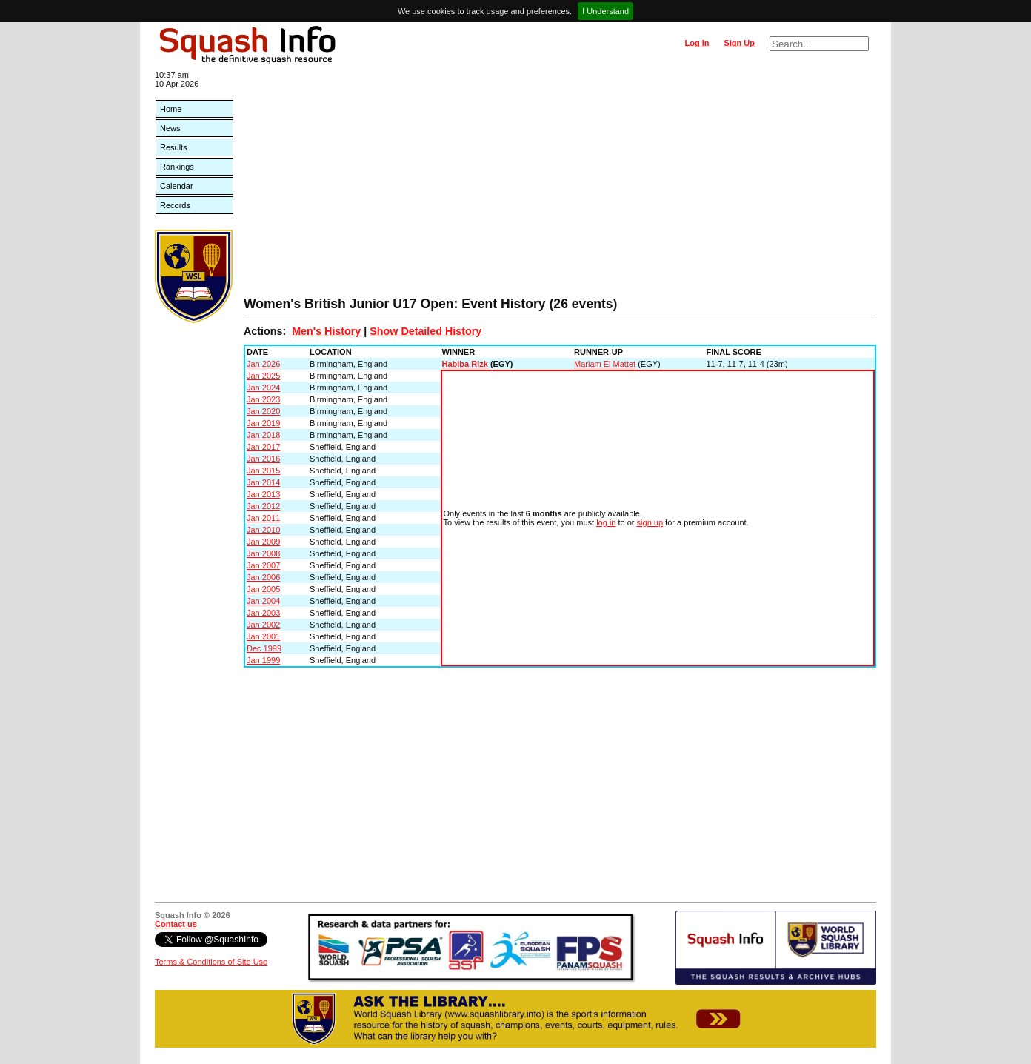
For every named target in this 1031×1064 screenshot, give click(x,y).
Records (175, 205)
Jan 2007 (263, 565)
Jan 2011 (263, 517)
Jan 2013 (263, 494)
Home (170, 108)
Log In (696, 43)
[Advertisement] (560, 185)
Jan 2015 (263, 470)
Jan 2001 (263, 636)
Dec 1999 (264, 648)
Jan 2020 (263, 411)
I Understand (605, 11)
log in (605, 522)
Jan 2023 (263, 399)
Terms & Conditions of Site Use (211, 961)
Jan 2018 (263, 434)
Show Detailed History (425, 331)
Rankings (177, 166)
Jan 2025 (263, 375)
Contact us (176, 924)
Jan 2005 (263, 589)
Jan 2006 (263, 577)
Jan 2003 (263, 612)
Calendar (176, 186)
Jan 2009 (263, 541)
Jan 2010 (263, 529)
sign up (650, 522)
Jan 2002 (263, 624)
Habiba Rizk (465, 363)
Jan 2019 (263, 423)
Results (173, 147)
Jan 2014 (263, 482)
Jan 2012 (263, 506)
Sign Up (739, 43)
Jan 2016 (263, 458)
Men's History (326, 331)
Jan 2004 (263, 600)
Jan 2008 (263, 553)
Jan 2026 (263, 363)
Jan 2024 (263, 387)
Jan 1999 (263, 660)
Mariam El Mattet (604, 363)
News (170, 128)
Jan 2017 (263, 446)
